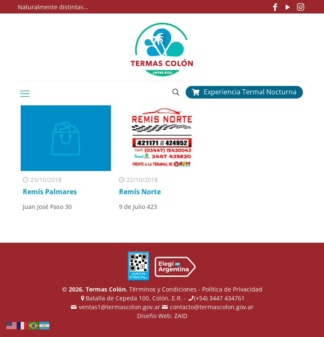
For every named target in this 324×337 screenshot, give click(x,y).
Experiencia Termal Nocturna (244, 91)
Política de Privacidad (232, 289)
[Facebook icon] (275, 7)
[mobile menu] (25, 93)
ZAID (180, 316)
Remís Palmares (50, 191)
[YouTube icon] (288, 7)
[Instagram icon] (300, 7)
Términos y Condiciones (163, 289)
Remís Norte (140, 191)
